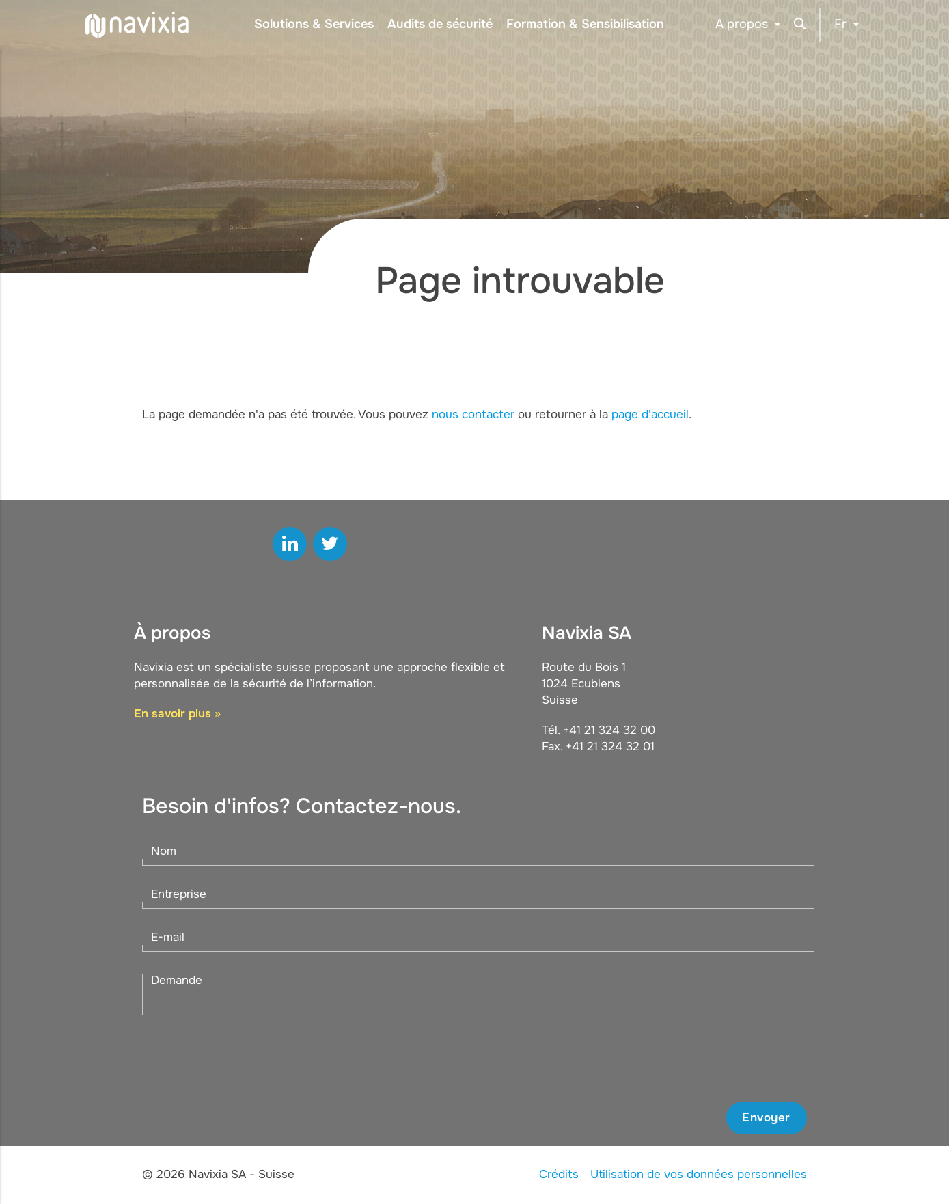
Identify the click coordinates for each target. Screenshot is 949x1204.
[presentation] (703, 1058)
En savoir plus (172, 714)
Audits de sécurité (440, 24)
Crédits (559, 1174)
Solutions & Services (314, 24)
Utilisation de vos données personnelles (698, 1174)
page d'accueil (650, 414)
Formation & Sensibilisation (585, 24)
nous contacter (473, 414)
